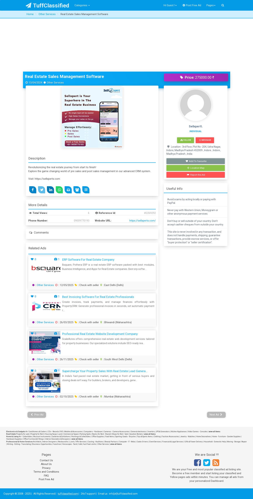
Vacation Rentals (136, 434)
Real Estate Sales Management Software (64, 76)
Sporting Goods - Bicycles (125, 437)
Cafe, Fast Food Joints (87, 444)
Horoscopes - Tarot (69, 444)
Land (60, 434)
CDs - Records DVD (55, 432)
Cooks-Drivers (142, 442)
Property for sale (22, 434)
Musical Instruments (41, 437)
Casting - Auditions (95, 442)
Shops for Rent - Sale (120, 434)
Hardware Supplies (14, 439)
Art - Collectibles (25, 437)
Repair (244, 442)
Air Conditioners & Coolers (36, 432)
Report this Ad (196, 174)
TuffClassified (47, 5)
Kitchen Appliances (179, 432)
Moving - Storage (233, 442)
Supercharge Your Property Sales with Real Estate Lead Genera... (105, 371)
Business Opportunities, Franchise (46, 444)
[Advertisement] (126, 45)
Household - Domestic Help (215, 442)
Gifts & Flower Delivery (193, 442)
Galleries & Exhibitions (61, 437)
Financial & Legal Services (172, 442)
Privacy (46, 468)
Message (205, 140)
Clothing (157, 437)
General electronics (138, 432)
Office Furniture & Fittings (33, 439)
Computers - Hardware (93, 432)
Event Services (155, 442)
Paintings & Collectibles (80, 437)
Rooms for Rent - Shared (101, 434)
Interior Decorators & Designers (57, 439)
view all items (214, 432)
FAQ (46, 475)
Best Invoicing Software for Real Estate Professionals (98, 297)
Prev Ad (37, 414)
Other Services (45, 285)
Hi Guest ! (170, 5)
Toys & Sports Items (144, 437)
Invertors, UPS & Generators (159, 432)
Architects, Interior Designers (45, 442)
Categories (82, 5)
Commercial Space (70, 434)
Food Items (109, 437)
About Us (46, 464)
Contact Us (46, 460)
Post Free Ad (192, 5)
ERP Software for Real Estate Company (88, 259)
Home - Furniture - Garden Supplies (226, 437)
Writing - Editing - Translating (19, 444)
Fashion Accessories (170, 437)
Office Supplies (98, 437)
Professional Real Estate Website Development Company (100, 334)
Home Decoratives (203, 437)
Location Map (196, 168)
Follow (186, 140)
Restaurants (63, 442)
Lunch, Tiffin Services (77, 442)
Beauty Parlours (111, 442)
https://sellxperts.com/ (142, 220)
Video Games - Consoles (197, 432)
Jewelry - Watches (187, 437)
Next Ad (216, 414)
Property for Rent (37, 434)
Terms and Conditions (46, 471)
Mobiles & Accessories (73, 432)
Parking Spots (85, 434)
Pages (210, 5)
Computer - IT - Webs (127, 442)
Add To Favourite (195, 161)
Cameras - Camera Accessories (116, 432)
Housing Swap (51, 434)
